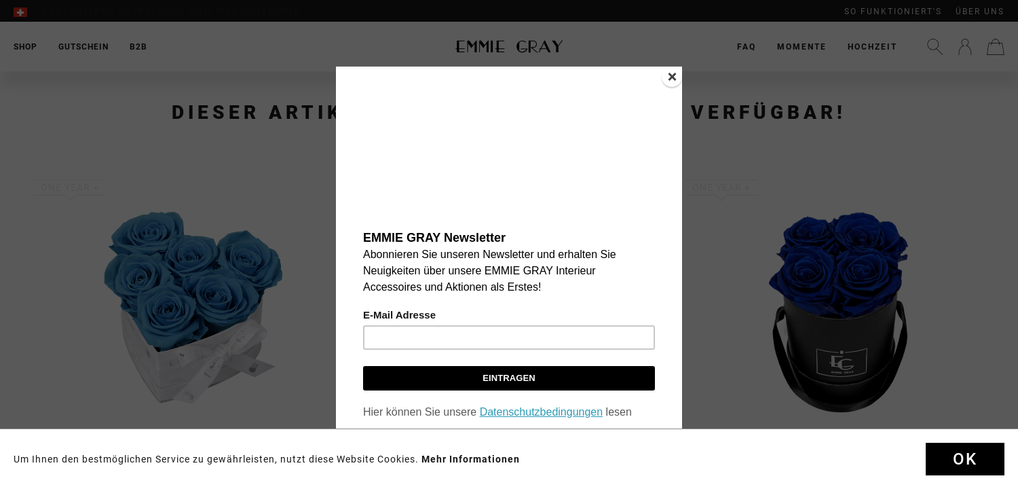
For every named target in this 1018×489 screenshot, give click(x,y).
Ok (965, 459)
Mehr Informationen (470, 459)
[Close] (672, 77)
